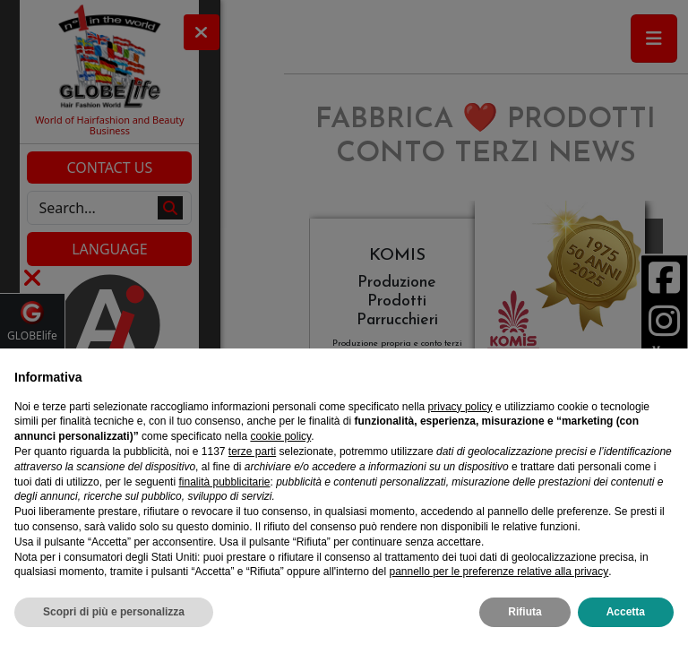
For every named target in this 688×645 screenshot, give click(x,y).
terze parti (252, 451)
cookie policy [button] (280, 436)
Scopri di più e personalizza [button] (114, 612)
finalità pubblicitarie (224, 482)
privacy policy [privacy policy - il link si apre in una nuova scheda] (460, 406)
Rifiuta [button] (524, 612)
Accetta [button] (625, 612)
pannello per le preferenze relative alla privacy (498, 571)
